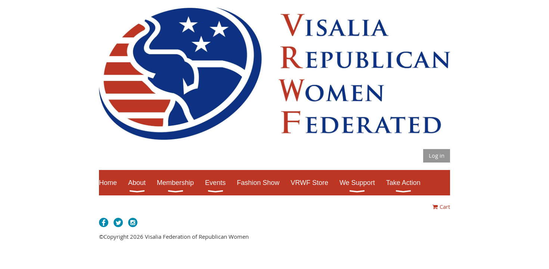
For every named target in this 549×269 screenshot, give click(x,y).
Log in (436, 155)
